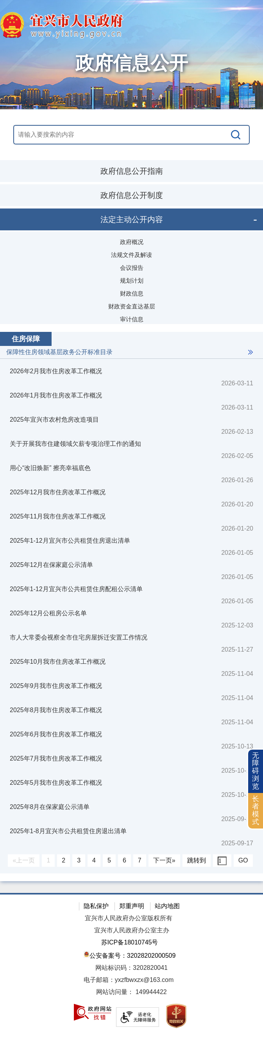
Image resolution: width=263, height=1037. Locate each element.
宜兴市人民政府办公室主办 (131, 930)
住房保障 (26, 339)
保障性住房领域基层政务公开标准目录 (59, 352)
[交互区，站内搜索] (131, 134)
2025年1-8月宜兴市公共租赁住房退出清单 (68, 831)
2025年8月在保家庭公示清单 (50, 807)
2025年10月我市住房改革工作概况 (58, 661)
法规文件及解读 (131, 254)
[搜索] (236, 134)
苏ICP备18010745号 (129, 942)
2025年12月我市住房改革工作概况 (58, 492)
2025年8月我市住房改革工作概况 (56, 710)
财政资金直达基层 (131, 306)
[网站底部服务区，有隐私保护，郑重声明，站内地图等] (131, 965)
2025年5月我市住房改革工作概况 (56, 782)
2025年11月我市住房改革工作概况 (58, 516)
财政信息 (131, 293)
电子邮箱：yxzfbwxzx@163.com (129, 979)
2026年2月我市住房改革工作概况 (56, 371)
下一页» (164, 860)
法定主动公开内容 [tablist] (131, 219)
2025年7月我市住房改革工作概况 (56, 758)
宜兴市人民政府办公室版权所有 (128, 918)
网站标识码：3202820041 (131, 967)
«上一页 (24, 860)
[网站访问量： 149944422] (131, 992)
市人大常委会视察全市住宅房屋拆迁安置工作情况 (78, 637)
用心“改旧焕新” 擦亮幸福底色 (50, 468)
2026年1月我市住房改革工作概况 (56, 395)
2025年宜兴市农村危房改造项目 (54, 419)
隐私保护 (96, 906)
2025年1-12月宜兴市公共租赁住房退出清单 (70, 540)
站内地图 (167, 906)
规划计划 (131, 280)
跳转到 (196, 860)
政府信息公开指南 (131, 171)
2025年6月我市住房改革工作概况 (56, 734)
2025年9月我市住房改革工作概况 (56, 685)
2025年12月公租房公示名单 (48, 613)
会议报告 (131, 267)
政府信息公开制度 (131, 195)
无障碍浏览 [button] (255, 771)
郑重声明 (131, 906)
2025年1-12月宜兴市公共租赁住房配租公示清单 (76, 589)
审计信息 (131, 319)
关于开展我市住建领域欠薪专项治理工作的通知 (75, 443)
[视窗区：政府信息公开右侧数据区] (131, 602)
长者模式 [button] (255, 810)
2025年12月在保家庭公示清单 (51, 564)
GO (243, 860)
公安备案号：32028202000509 (130, 955)
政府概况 (131, 242)
